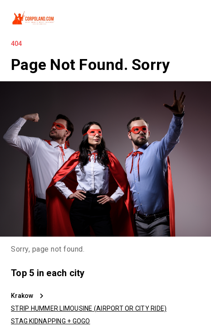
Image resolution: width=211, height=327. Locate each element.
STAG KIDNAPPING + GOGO (50, 321)
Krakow (22, 295)
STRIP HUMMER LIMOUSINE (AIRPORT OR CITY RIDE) (89, 308)
